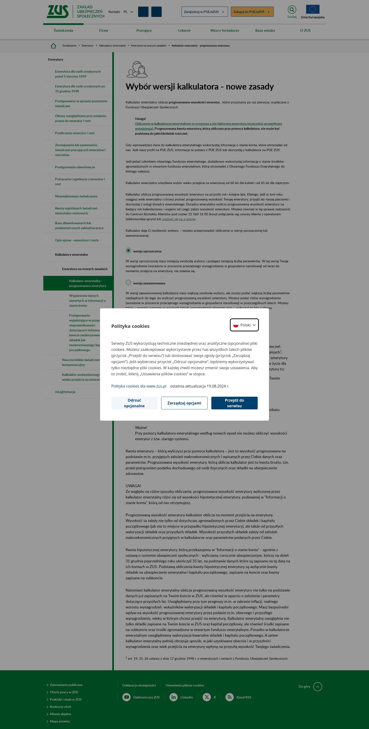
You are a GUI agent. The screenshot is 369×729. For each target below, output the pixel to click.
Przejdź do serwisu (234, 403)
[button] (244, 325)
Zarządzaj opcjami (184, 403)
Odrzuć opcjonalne (134, 403)
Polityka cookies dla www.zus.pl (138, 386)
